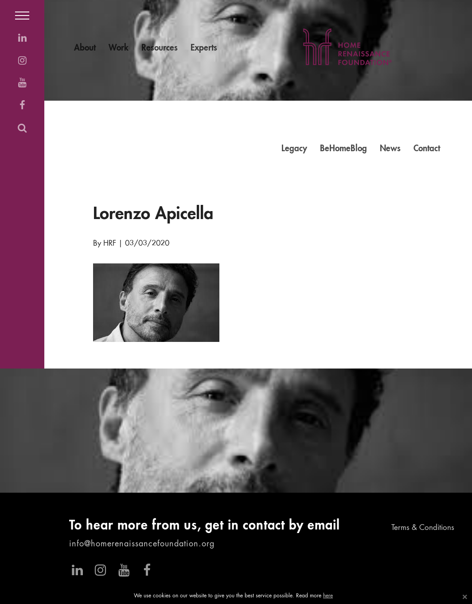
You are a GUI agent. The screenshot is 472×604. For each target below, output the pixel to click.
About (85, 48)
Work (119, 48)
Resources (159, 48)
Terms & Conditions (422, 528)
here (328, 596)
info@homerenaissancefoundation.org (142, 544)
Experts (204, 48)
